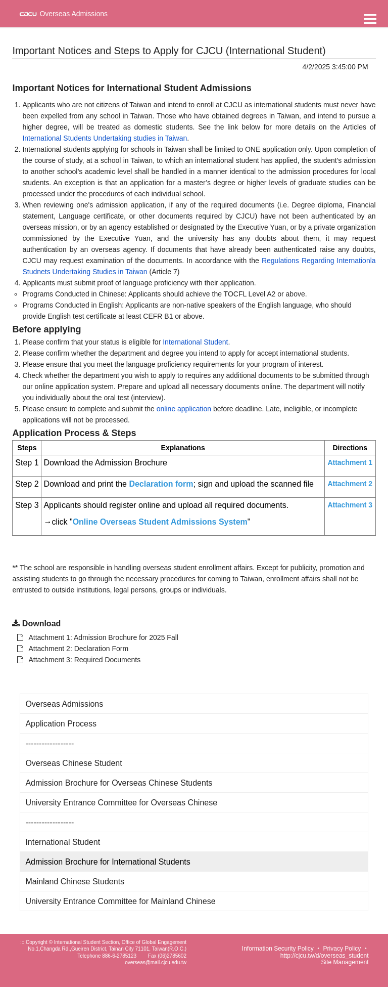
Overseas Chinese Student (73, 763)
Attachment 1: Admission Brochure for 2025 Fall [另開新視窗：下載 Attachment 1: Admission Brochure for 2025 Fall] (97, 637)
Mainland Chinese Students (74, 881)
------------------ (49, 743)
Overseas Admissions (64, 704)
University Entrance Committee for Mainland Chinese (120, 901)
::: (22, 942)
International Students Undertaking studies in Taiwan (104, 138)
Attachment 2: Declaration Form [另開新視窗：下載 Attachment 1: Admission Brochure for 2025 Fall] (72, 649)
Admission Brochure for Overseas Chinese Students (118, 783)
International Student (195, 342)
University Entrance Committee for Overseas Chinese (121, 802)
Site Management (345, 962)
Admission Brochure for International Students (107, 861)
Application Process (60, 723)
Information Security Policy (278, 948)
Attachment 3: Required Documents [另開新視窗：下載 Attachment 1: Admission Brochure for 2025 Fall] (78, 660)
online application (184, 409)
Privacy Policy (342, 948)
